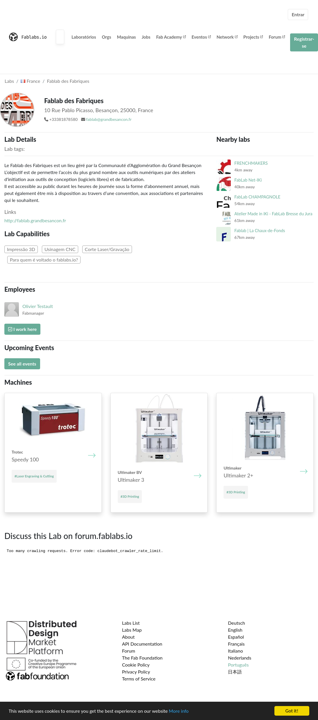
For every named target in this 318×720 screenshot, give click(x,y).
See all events (22, 363)
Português (238, 664)
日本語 (235, 671)
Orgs (106, 37)
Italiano (235, 650)
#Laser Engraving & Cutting (34, 476)
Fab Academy (171, 37)
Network (227, 37)
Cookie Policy (136, 664)
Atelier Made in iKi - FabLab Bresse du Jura (273, 213)
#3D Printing (130, 496)
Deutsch (236, 623)
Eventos (201, 37)
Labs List (131, 623)
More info (179, 711)
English (235, 630)
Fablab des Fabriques (68, 81)
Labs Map (132, 630)
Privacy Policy (136, 671)
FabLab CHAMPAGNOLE (257, 196)
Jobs (146, 37)
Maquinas (126, 37)
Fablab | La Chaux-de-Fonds (259, 230)
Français (236, 643)
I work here (22, 329)
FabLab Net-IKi (248, 180)
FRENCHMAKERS (251, 163)
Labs (9, 81)
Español (236, 637)
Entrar (298, 14)
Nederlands (239, 657)
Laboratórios (84, 37)
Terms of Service (139, 678)
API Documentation (142, 643)
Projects (253, 37)
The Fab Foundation (142, 657)
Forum (277, 37)
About (128, 637)
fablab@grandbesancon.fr (108, 119)
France (30, 81)
